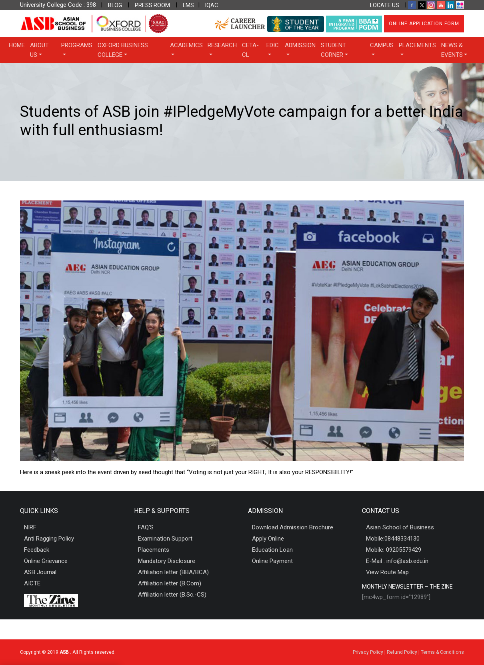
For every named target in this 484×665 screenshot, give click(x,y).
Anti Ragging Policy (49, 538)
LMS (188, 5)
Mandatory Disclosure (166, 561)
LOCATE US (384, 5)
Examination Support (165, 538)
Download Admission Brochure (292, 527)
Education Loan (272, 549)
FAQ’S (146, 527)
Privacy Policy (368, 652)
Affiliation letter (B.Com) (169, 583)
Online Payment (272, 561)
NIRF (30, 527)
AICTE (32, 583)
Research (222, 45)
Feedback (36, 549)
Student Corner (333, 50)
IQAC (211, 5)
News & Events (452, 50)
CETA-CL (250, 50)
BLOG (115, 5)
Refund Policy (402, 652)
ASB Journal (40, 572)
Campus (382, 45)
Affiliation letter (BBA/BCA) (173, 572)
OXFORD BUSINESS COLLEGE (123, 50)
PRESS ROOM (152, 5)
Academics (186, 45)
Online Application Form (424, 23)
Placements (417, 45)
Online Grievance (46, 561)
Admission (300, 45)
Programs (76, 45)
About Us (39, 50)
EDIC (272, 45)
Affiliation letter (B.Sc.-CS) (172, 594)
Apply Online (268, 538)
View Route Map (387, 572)
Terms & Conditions (442, 652)
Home (17, 45)
